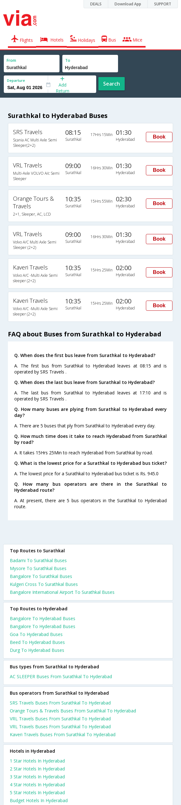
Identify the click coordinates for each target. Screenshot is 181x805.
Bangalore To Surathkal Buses (41, 576)
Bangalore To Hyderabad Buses (42, 618)
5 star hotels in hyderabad (37, 792)
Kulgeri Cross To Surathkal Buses (44, 584)
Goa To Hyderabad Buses (36, 634)
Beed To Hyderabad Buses (37, 642)
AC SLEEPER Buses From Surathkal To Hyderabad (61, 676)
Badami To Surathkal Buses (38, 560)
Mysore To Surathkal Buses (38, 568)
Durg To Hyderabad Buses (37, 650)
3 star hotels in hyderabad (37, 777)
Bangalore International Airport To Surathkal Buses (62, 592)
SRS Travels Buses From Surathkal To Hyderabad (60, 703)
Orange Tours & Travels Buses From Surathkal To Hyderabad (73, 711)
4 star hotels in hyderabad (37, 785)
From (11, 60)
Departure (16, 80)
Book (159, 137)
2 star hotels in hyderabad (37, 769)
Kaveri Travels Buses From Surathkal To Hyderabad (62, 734)
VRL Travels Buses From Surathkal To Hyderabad (60, 719)
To (67, 60)
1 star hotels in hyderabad (37, 761)
